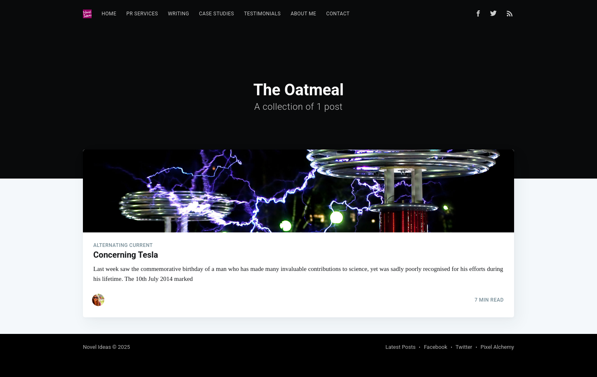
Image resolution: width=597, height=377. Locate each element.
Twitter (464, 347)
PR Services (142, 14)
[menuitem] (109, 14)
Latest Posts (401, 347)
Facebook (435, 347)
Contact (338, 14)
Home (109, 14)
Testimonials (262, 14)
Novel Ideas (97, 347)
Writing (178, 14)
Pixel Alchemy (497, 347)
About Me (303, 14)
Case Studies (216, 14)
